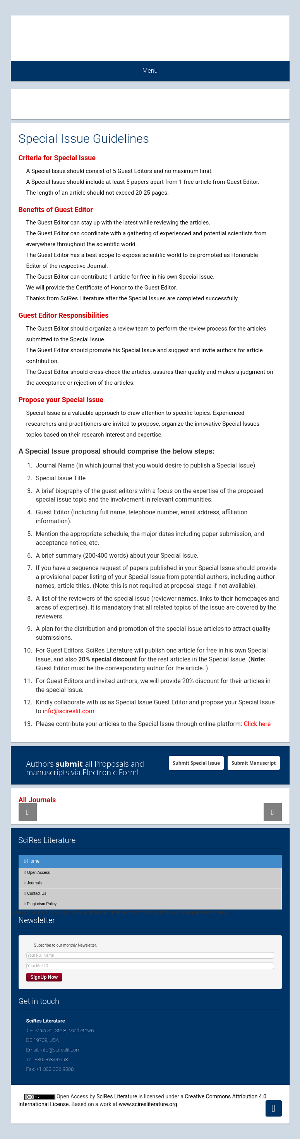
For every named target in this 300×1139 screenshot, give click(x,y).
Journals (33, 883)
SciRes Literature (116, 1096)
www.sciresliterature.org (148, 1104)
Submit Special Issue (196, 763)
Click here (257, 724)
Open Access (37, 872)
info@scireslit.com (68, 711)
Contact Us (35, 893)
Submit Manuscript (253, 763)
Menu (150, 70)
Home (32, 861)
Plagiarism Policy (41, 904)
